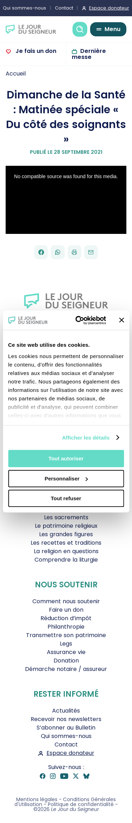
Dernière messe (89, 54)
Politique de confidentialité (81, 804)
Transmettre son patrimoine (66, 635)
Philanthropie (66, 627)
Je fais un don (35, 51)
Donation (66, 660)
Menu (112, 29)
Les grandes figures (66, 534)
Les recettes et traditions (66, 543)
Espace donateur (70, 753)
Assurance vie (66, 652)
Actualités (66, 711)
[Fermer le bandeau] (121, 320)
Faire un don (66, 610)
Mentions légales (36, 799)
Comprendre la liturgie (66, 560)
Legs (66, 644)
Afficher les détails (85, 438)
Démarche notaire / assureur (66, 669)
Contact (64, 8)
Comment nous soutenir (66, 601)
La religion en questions (66, 551)
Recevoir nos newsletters (66, 719)
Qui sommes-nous (66, 736)
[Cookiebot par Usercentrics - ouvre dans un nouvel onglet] (78, 320)
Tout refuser (66, 498)
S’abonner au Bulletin (66, 728)
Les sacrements (66, 517)
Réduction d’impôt (66, 618)
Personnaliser (66, 479)
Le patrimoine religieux (66, 526)
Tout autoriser (66, 458)
